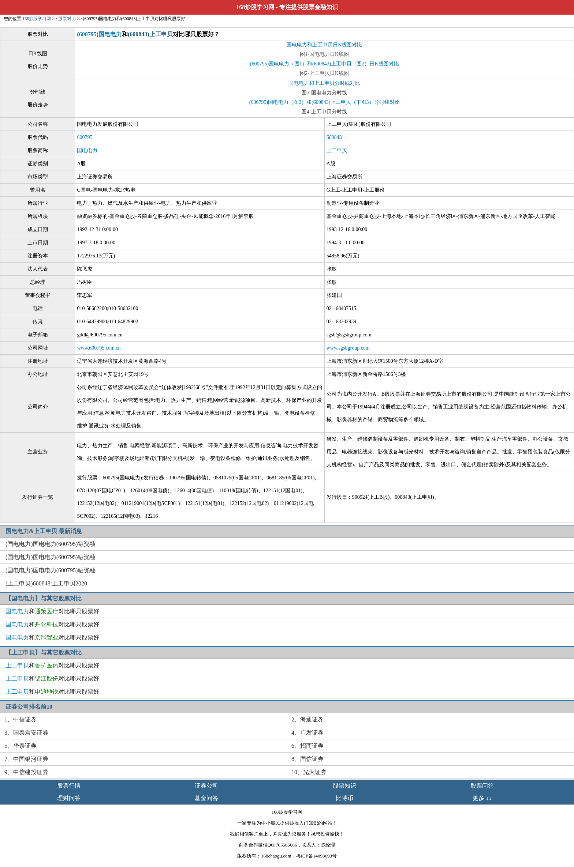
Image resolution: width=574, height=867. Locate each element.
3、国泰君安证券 (26, 733)
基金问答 (206, 798)
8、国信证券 (307, 759)
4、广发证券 (307, 733)
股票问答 (482, 786)
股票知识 (344, 786)
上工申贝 (337, 150)
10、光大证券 (309, 772)
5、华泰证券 (20, 746)
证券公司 (206, 786)
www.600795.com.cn (98, 348)
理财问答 (69, 798)
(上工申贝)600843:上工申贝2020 (46, 583)
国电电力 (87, 150)
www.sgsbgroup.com (348, 348)
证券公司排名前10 (28, 707)
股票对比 (67, 18)
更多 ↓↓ (482, 798)
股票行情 (69, 786)
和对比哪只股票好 (52, 611)
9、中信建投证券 (26, 772)
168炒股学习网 (255, 7)
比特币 (344, 798)
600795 (84, 137)
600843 (334, 137)
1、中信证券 (20, 719)
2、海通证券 (307, 719)
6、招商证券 (307, 746)
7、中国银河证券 (26, 759)
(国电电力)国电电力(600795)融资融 (50, 544)
